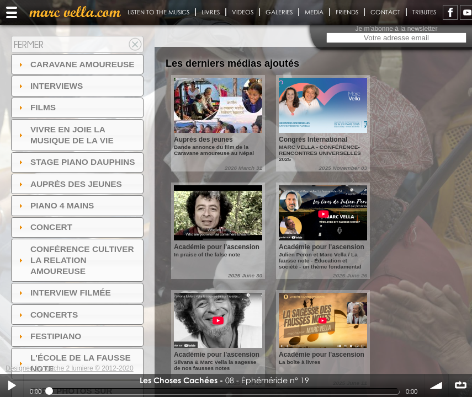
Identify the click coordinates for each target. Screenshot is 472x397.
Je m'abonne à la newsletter (396, 29)
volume (436, 385)
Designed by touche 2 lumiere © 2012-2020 (70, 368)
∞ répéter (460, 385)
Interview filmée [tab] (63, 292)
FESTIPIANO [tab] (49, 336)
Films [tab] (36, 107)
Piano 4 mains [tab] (55, 205)
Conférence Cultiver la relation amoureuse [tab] (75, 260)
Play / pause (11, 385)
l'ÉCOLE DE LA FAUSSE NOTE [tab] (73, 363)
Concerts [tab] (47, 314)
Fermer (29, 44)
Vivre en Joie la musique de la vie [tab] (65, 135)
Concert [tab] (44, 227)
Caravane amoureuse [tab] (75, 64)
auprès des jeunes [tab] (69, 184)
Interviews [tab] (49, 85)
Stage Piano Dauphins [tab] (75, 162)
